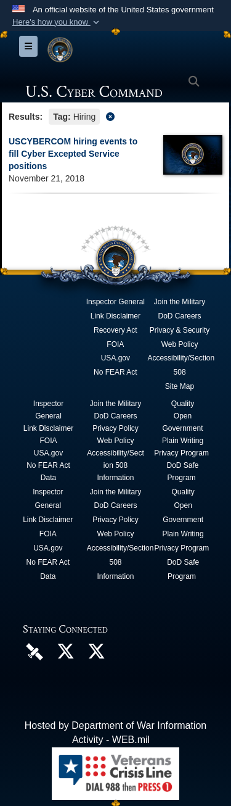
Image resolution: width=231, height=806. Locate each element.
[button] (57, 22)
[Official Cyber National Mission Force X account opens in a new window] (96, 654)
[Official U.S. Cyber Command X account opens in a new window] (65, 654)
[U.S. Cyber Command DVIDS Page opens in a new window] (34, 651)
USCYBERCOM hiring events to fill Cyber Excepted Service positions (73, 153)
